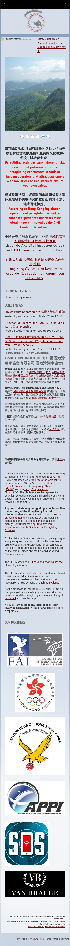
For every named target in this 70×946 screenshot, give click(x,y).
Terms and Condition (36, 926)
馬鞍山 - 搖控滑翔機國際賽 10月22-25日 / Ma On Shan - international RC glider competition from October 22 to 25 (34, 341)
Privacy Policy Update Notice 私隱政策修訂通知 (35, 312)
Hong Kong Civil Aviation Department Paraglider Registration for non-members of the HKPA (35, 273)
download (10, 598)
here (16, 611)
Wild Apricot (36, 938)
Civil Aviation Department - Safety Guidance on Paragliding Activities (31, 527)
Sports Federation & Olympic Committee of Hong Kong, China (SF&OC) (30, 486)
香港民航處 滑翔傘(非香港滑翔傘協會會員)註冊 (35, 261)
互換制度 (54, 429)
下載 (46, 441)
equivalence (52, 582)
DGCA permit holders (28, 250)
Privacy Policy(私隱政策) (55, 926)
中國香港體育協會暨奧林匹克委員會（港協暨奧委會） (35, 374)
